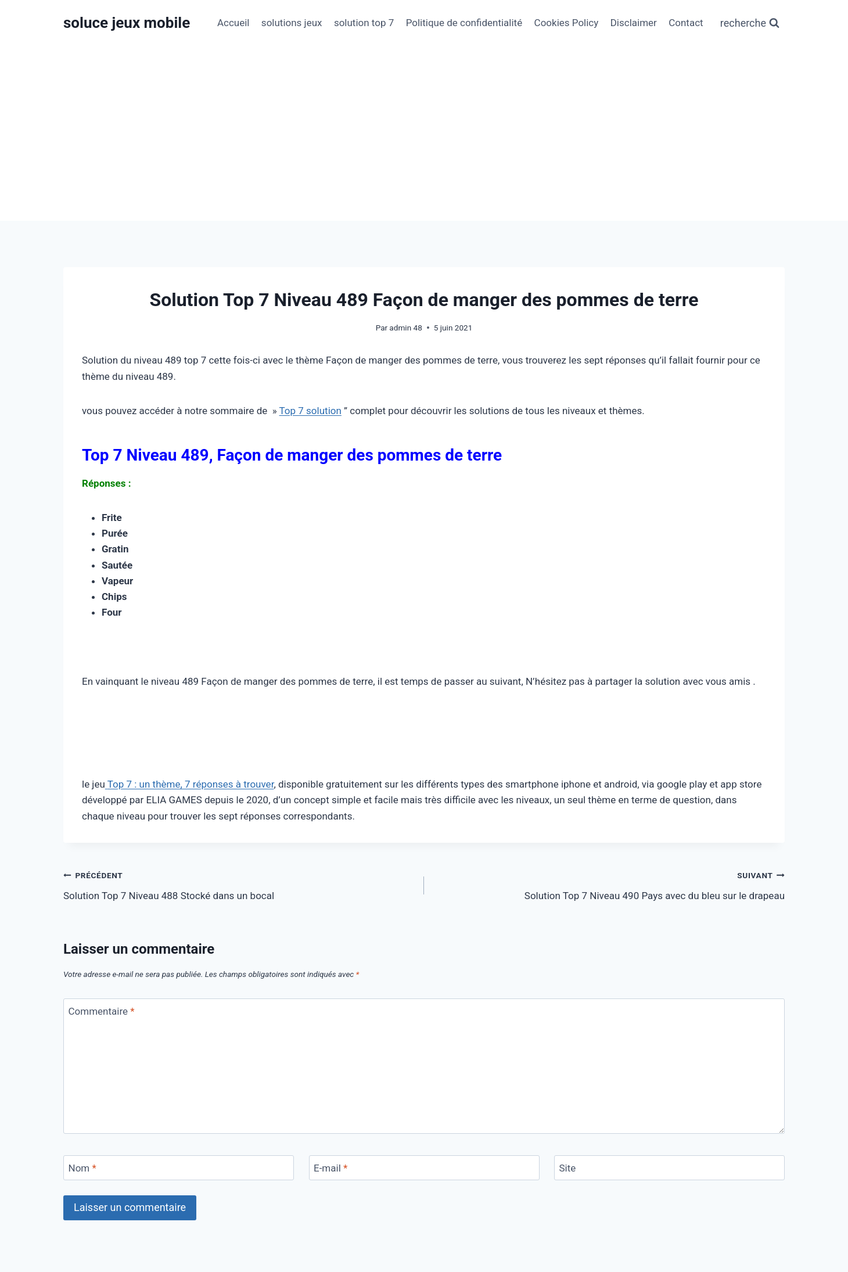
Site (567, 1168)
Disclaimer (633, 22)
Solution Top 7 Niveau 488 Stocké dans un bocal (238, 884)
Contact (686, 22)
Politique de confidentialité (464, 22)
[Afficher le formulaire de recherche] (750, 23)
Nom (82, 1168)
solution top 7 (364, 22)
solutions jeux (291, 22)
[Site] (669, 1167)
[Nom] (178, 1167)
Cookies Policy (566, 22)
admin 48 (405, 327)
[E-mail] (424, 1167)
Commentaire (102, 1011)
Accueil (233, 22)
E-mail (330, 1168)
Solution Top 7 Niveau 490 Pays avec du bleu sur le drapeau (609, 884)
